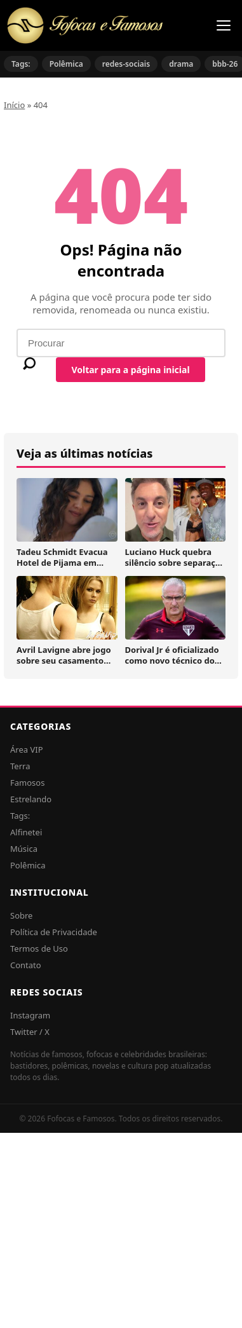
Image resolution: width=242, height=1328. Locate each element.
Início (14, 105)
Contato (25, 965)
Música (23, 848)
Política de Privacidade (53, 932)
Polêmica (66, 63)
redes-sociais (126, 63)
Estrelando (30, 799)
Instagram (30, 1015)
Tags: (20, 63)
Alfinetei (26, 832)
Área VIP (26, 749)
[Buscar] (29, 363)
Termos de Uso (39, 948)
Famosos (27, 782)
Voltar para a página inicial (130, 370)
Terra (20, 766)
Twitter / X (30, 1031)
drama (181, 63)
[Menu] (224, 25)
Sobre (21, 915)
